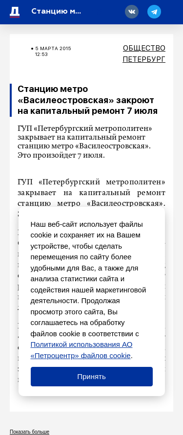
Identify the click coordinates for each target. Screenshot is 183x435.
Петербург (143, 59)
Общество (144, 48)
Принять (91, 376)
